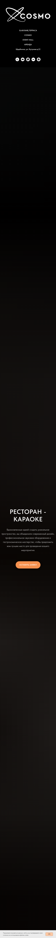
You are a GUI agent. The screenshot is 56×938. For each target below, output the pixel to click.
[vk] (33, 59)
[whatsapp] (28, 59)
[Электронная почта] (22, 59)
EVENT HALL (28, 40)
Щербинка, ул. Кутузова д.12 (28, 49)
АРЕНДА (28, 44)
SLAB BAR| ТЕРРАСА (28, 30)
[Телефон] (17, 59)
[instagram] (38, 59)
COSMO (28, 35)
